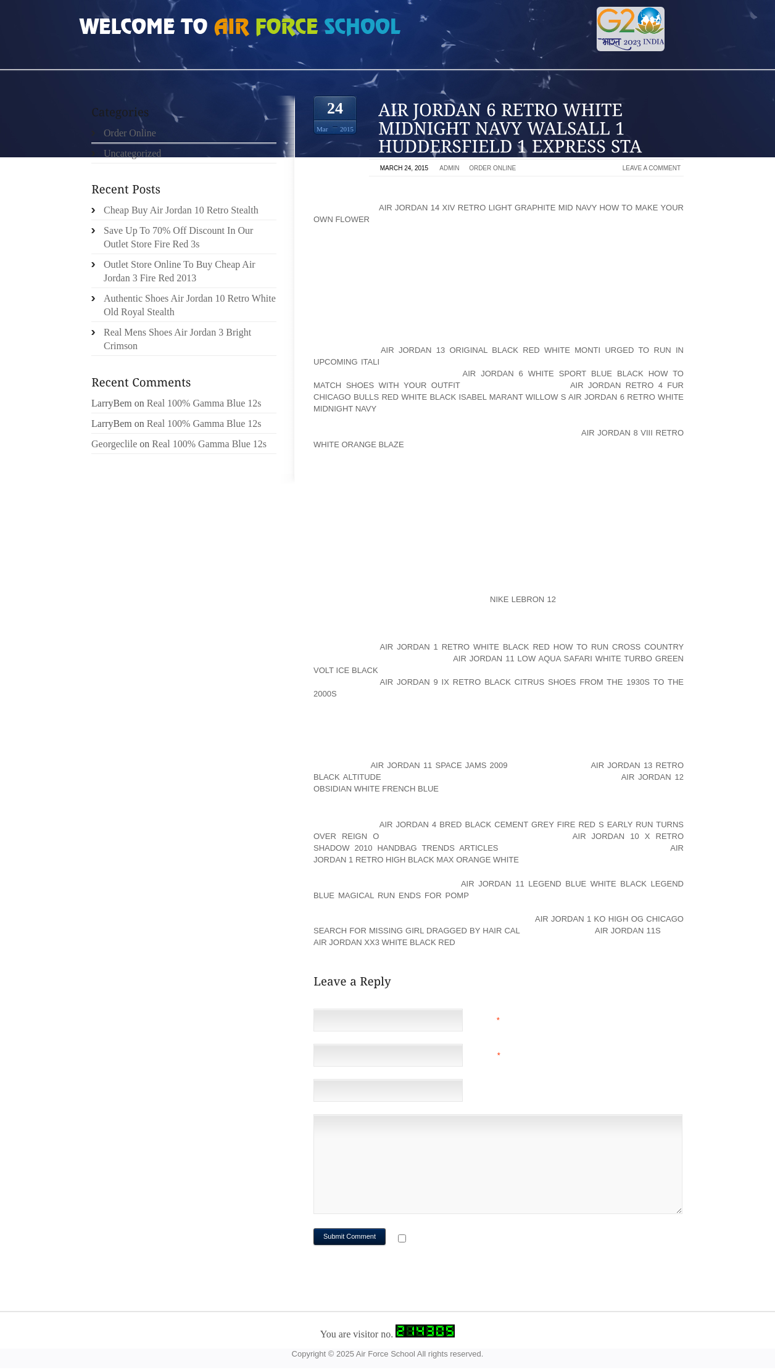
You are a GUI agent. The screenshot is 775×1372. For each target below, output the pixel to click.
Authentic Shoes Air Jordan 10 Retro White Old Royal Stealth (190, 305)
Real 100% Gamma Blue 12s (204, 403)
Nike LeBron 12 (523, 599)
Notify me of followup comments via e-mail (506, 1239)
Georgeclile (114, 444)
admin (449, 168)
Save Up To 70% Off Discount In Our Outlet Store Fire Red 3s (178, 237)
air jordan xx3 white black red (384, 942)
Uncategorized (132, 153)
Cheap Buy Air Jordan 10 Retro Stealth (181, 210)
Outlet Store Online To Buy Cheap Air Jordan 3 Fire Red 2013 (179, 271)
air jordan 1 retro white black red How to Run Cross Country (532, 646)
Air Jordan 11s (628, 930)
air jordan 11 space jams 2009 (438, 765)
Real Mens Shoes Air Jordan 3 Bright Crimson (177, 339)
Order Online (492, 168)
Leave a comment (652, 168)
